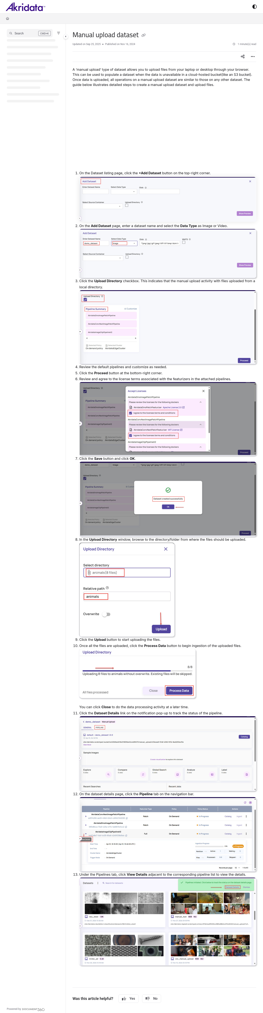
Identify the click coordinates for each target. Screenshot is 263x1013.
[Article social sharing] (242, 56)
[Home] (7, 18)
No (152, 999)
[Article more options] (252, 56)
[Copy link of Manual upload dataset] (143, 35)
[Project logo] (25, 7)
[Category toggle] (65, 36)
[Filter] (58, 33)
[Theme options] (254, 6)
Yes (128, 999)
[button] (30, 33)
